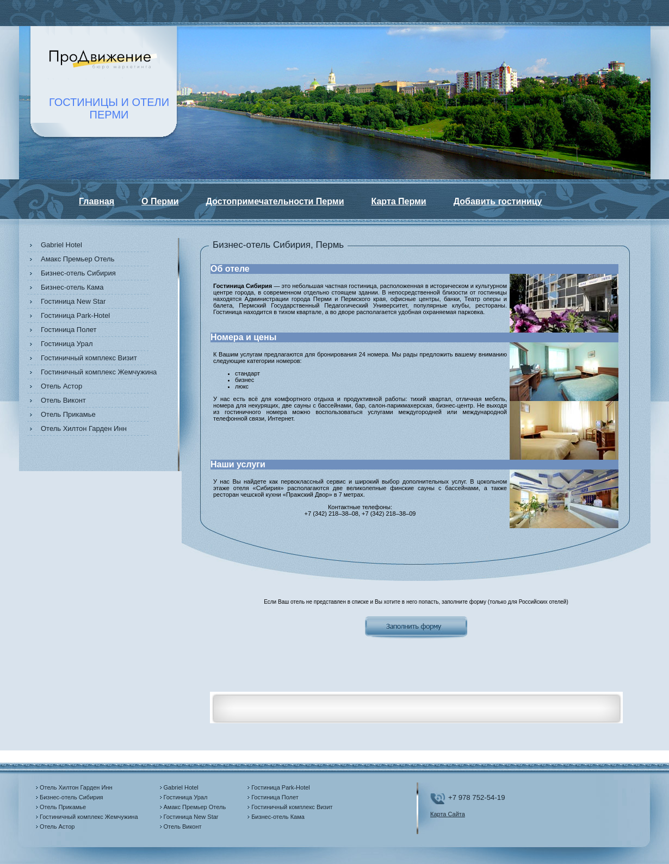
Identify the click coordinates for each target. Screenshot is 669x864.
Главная (96, 201)
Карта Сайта (447, 814)
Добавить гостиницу (498, 201)
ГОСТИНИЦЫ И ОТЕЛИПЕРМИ (109, 108)
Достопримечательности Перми (275, 201)
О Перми (160, 201)
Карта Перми (398, 201)
